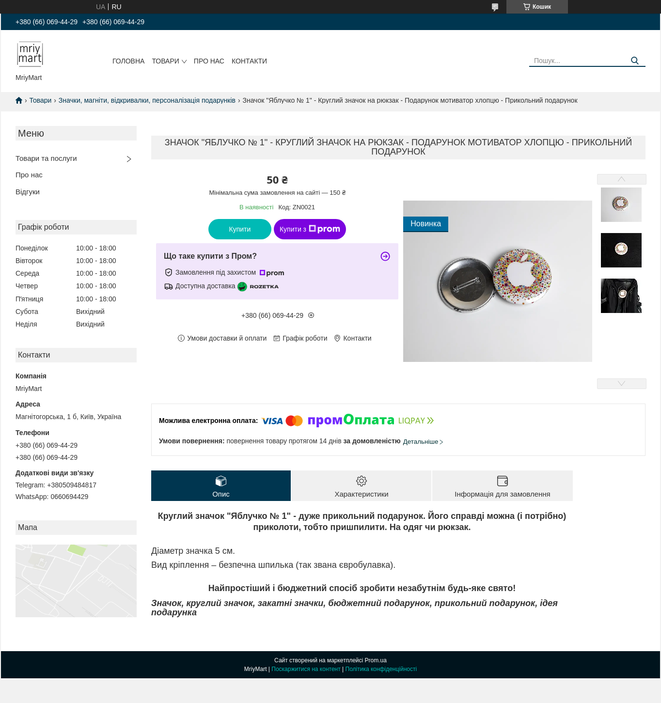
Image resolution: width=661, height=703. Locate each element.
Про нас (209, 61)
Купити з (310, 229)
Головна (128, 61)
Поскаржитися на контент (305, 669)
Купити (240, 229)
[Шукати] (634, 61)
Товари (165, 61)
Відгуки (28, 191)
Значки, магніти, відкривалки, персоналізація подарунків (147, 100)
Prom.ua (376, 660)
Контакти (249, 61)
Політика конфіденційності (381, 669)
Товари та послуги (46, 158)
